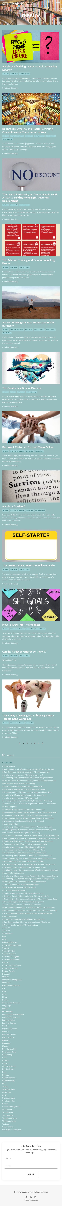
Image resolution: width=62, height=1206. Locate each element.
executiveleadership (11, 985)
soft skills (6, 1092)
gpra (4, 994)
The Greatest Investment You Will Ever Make (28, 565)
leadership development (13, 1014)
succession (7, 1109)
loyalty (5, 1026)
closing (5, 948)
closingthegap (8, 951)
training (5, 1124)
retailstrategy (8, 1081)
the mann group (9, 1118)
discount (6, 974)
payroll (5, 1063)
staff (4, 1095)
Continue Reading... (10, 88)
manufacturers (9, 1034)
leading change (24, 73)
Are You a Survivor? (13, 506)
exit (3, 988)
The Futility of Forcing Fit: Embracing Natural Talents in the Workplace (28, 717)
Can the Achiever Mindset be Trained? (24, 651)
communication (9, 954)
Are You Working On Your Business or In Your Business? (28, 324)
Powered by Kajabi (31, 1200)
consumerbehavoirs (11, 959)
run (4, 1083)
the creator (7, 1115)
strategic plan (8, 1101)
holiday (5, 1000)
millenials (6, 1043)
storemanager (8, 1098)
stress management (11, 1107)
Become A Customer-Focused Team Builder (28, 447)
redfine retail (8, 1069)
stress (5, 1104)
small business (7, 139)
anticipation (7, 933)
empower (6, 73)
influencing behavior (11, 1003)
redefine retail (50, 136)
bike (4, 936)
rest (4, 1072)
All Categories (8, 766)
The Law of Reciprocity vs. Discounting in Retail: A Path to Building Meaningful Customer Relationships (30, 198)
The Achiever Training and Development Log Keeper (28, 261)
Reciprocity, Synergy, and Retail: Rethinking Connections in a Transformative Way (27, 130)
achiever (5, 205)
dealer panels (8, 971)
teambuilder (7, 333)
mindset (5, 1046)
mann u (5, 1032)
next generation (9, 1049)
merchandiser (8, 1037)
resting (5, 1075)
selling (5, 1086)
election (5, 977)
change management (16, 136)
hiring (4, 997)
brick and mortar (9, 942)
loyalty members (9, 1029)
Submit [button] (31, 1174)
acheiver (5, 136)
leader (5, 1008)
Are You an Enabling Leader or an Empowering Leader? (29, 68)
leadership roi (8, 1020)
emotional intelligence (17, 451)
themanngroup (9, 1121)
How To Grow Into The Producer (21, 624)
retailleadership (9, 1078)
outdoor (6, 1060)
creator (13, 392)
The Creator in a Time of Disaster (21, 388)
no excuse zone (9, 1052)
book (4, 939)
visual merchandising (11, 1130)
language (6, 1006)
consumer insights (10, 957)
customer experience (11, 965)
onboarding (7, 1055)
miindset (6, 1040)
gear (4, 991)
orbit (4, 1058)
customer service (10, 968)
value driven (7, 1127)
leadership (14, 73)
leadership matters (11, 1017)
